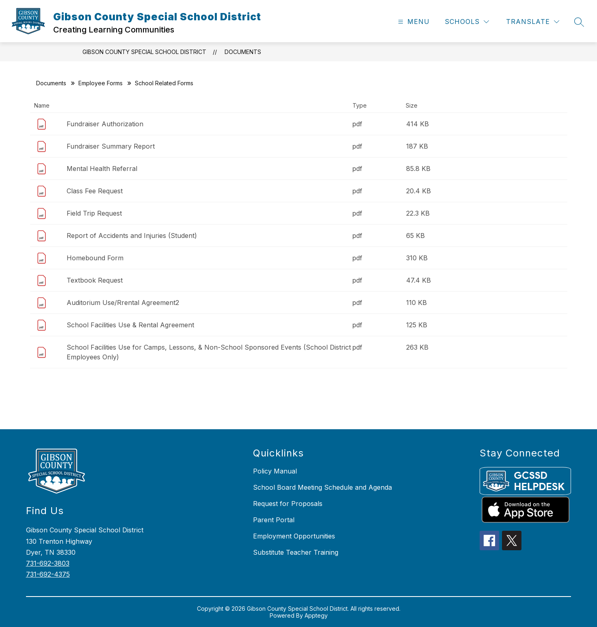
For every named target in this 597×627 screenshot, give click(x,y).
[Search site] (579, 22)
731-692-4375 (48, 574)
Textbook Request (95, 280)
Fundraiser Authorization (105, 124)
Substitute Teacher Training (295, 552)
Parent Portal (273, 520)
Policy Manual (275, 471)
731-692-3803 (47, 563)
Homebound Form (95, 258)
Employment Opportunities (294, 536)
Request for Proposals (287, 503)
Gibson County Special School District (144, 51)
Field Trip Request (94, 213)
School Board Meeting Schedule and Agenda (322, 487)
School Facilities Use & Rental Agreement (130, 325)
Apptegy (316, 615)
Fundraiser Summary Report (111, 146)
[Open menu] (413, 22)
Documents (243, 51)
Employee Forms (100, 83)
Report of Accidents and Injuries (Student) (132, 235)
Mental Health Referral (102, 168)
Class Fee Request (95, 191)
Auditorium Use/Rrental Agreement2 (123, 302)
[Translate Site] (532, 22)
